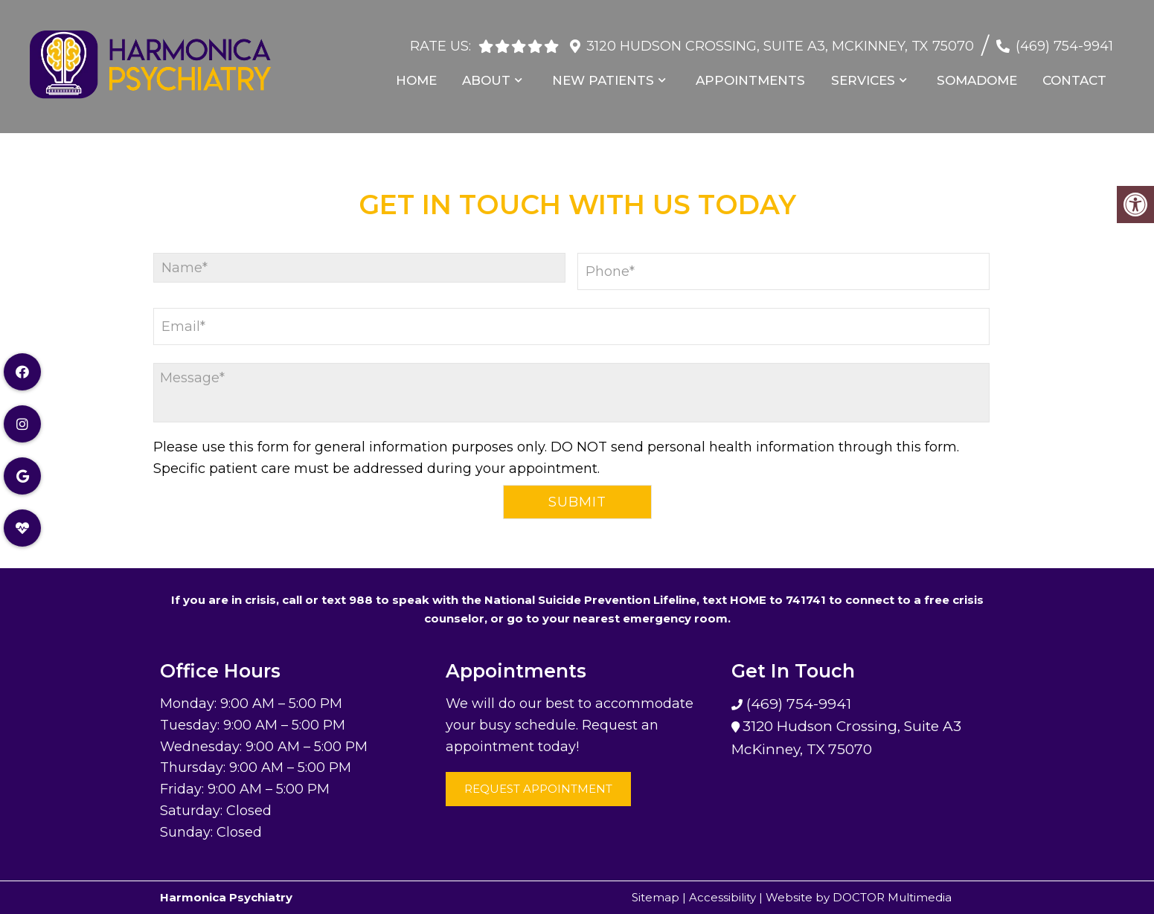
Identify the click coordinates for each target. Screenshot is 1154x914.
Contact (1076, 73)
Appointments (757, 73)
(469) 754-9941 (1064, 39)
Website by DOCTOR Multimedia (859, 897)
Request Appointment (538, 789)
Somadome (980, 73)
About (496, 73)
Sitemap (655, 897)
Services (868, 73)
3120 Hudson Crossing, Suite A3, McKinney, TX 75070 (780, 39)
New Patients (612, 73)
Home (428, 73)
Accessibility (722, 897)
